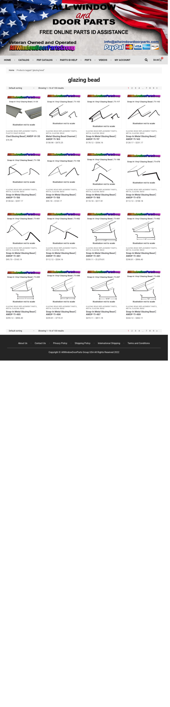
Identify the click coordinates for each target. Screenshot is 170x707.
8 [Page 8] (150, 88)
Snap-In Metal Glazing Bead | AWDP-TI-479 (141, 196)
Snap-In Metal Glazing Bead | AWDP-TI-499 (141, 313)
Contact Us (40, 343)
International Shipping (109, 343)
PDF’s (88, 60)
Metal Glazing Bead (55, 133)
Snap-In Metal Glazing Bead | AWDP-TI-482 (61, 254)
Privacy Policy (60, 343)
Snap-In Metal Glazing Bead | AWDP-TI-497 (101, 313)
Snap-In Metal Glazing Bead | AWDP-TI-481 (21, 254)
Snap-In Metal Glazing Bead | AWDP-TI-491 (101, 254)
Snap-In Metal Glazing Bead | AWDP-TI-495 (21, 313)
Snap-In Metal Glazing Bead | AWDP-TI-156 (21, 196)
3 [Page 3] (135, 88)
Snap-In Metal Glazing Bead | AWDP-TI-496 (61, 313)
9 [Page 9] (153, 88)
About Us (22, 343)
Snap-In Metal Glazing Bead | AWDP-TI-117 (101, 137)
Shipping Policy (82, 343)
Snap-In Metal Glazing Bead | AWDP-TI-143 (141, 137)
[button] (146, 60)
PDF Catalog (45, 60)
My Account (122, 60)
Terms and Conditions (139, 343)
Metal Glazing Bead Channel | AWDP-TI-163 (61, 137)
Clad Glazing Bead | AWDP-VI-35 (23, 136)
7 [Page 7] (146, 88)
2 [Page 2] (132, 88)
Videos (103, 60)
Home (7, 60)
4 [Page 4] (139, 88)
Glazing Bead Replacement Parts (21, 131)
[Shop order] (22, 88)
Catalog (23, 60)
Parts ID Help (68, 60)
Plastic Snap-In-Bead (15, 133)
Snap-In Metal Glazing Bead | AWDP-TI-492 (141, 254)
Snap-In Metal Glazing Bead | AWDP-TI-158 (61, 196)
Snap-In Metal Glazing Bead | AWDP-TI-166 (101, 196)
